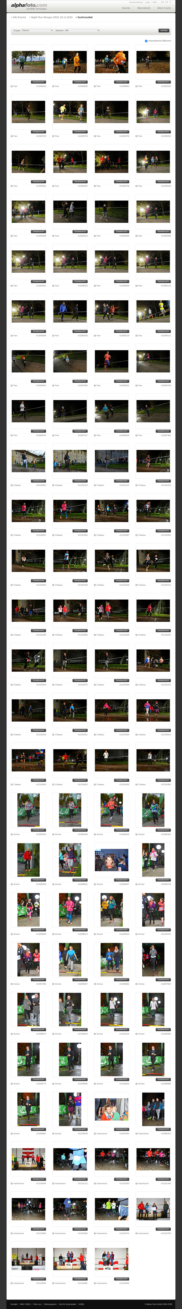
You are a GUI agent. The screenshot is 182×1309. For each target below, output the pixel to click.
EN (162, 2)
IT (170, 2)
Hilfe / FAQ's (25, 1304)
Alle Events (19, 17)
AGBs (81, 1304)
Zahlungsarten (50, 1304)
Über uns (37, 1304)
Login (147, 2)
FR (166, 2)
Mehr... (156, 2)
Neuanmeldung (136, 2)
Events (126, 8)
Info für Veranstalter (67, 1304)
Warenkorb (143, 8)
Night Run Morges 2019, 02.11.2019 (51, 17)
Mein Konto (164, 8)
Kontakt (14, 1304)
